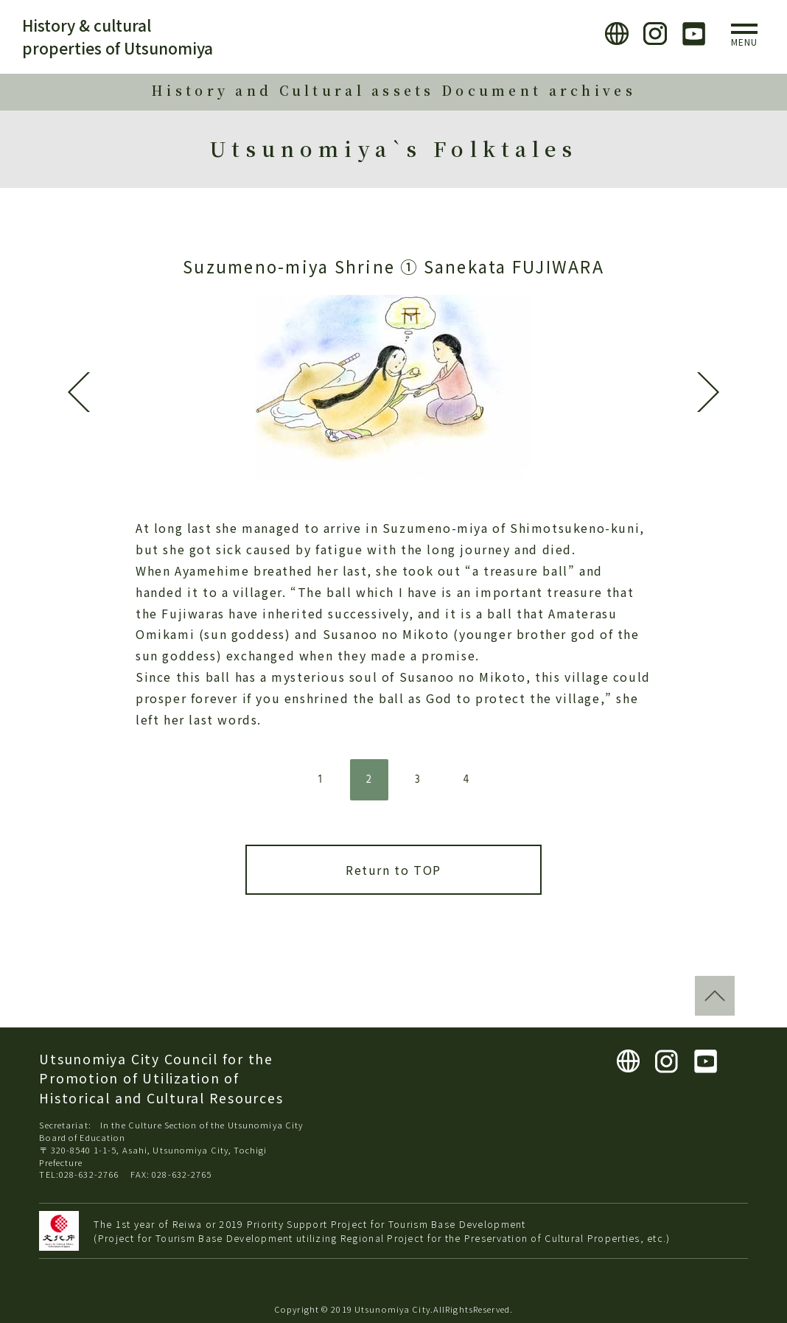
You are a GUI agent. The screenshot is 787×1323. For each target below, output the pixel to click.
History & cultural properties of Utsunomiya (117, 36)
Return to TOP (393, 870)
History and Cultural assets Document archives (393, 90)
